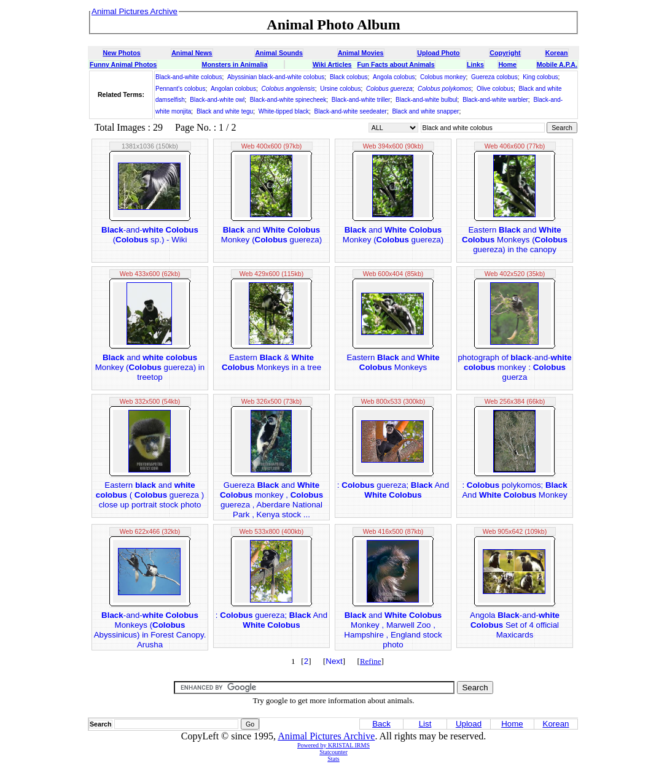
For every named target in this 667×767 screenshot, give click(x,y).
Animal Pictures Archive (326, 736)
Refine (370, 661)
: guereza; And (393, 489)
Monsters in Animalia (235, 64)
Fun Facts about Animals (395, 64)
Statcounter (333, 752)
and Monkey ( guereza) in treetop (150, 367)
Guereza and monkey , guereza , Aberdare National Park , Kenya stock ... (271, 499)
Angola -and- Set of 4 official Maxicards (515, 625)
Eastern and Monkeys (392, 362)
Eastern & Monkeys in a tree (271, 362)
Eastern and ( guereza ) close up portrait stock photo (150, 494)
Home (507, 64)
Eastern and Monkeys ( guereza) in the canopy (515, 239)
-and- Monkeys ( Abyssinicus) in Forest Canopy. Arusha (150, 630)
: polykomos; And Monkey (514, 489)
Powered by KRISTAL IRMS (333, 745)
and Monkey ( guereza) (271, 234)
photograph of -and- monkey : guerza (514, 367)
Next (334, 661)
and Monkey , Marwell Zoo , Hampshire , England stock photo (393, 630)
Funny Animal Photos (123, 64)
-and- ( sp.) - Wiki (149, 234)
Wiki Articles (332, 64)
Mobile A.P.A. (557, 64)
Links (475, 64)
